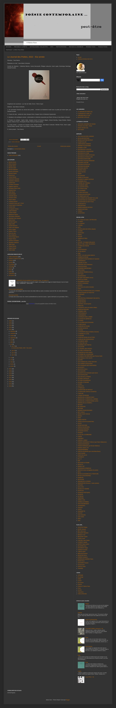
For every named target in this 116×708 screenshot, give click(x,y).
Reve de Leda (12, 233)
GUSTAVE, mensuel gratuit (84, 303)
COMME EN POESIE (83, 257)
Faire (79, 655)
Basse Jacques (12, 164)
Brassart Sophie (13, 173)
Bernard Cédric (12, 167)
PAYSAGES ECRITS (83, 431)
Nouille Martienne (13, 225)
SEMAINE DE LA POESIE (84, 481)
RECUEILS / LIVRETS (20, 47)
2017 (10, 377)
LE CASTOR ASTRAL (83, 186)
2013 (10, 386)
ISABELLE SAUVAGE (83, 177)
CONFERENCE (82, 260)
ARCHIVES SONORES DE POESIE (87, 124)
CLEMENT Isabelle (82, 542)
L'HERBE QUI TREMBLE (84, 183)
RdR (79, 460)
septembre (13, 337)
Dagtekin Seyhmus (13, 186)
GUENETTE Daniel (82, 549)
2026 (10, 321)
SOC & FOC (81, 487)
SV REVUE (80, 496)
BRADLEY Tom (81, 534)
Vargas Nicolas (12, 246)
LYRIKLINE (80, 393)
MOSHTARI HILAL (82, 555)
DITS (51, 47)
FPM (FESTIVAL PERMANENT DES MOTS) (89, 298)
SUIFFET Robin (82, 566)
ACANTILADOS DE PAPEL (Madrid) (87, 229)
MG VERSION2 (81, 406)
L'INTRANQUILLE (82, 313)
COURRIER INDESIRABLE (84, 268)
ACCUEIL (9, 47)
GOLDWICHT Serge (83, 547)
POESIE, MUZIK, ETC (83, 447)
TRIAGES (80, 507)
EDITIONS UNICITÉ (83, 168)
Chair (86, 662)
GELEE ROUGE (82, 302)
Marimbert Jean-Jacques (15, 218)
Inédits (10, 271)
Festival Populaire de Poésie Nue (86, 292)
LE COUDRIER (81, 190)
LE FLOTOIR (81, 346)
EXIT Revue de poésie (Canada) (86, 287)
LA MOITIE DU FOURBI (84, 326)
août (11, 340)
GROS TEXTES (82, 172)
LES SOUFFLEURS (83, 374)
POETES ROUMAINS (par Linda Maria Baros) (89, 451)
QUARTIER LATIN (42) (83, 117)
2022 (10, 329)
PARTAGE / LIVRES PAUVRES (15, 50)
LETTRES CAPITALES (83, 378)
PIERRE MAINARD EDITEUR (85, 207)
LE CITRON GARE (82, 188)
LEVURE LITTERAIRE (83, 382)
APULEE (80, 236)
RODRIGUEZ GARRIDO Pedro (85, 559)
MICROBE (80, 408)
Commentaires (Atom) (19, 149)
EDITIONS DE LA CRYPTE (84, 149)
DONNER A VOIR (82, 147)
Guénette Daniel (13, 195)
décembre (13, 331)
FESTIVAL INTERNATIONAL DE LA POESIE (89, 290)
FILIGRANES (81, 294)
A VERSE (80, 225)
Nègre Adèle (12, 224)
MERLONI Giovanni (82, 553)
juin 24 (13, 352)
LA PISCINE (81, 335)
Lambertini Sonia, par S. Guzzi (16, 203)
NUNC (79, 417)
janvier (12, 366)
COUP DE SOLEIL (82, 266)
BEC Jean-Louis (82, 531)
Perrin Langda (12, 229)
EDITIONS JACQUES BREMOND (86, 160)
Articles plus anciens (65, 146)
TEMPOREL (81, 498)
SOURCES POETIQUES (84, 492)
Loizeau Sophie (12, 212)
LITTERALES (81, 388)
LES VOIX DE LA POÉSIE (84, 376)
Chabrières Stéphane (14, 181)
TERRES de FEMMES (83, 502)
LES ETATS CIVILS (82, 369)
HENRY (80, 173)
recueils (11, 262)
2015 (10, 381)
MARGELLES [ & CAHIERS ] (85, 402)
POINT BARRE (81, 453)
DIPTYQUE (80, 274)
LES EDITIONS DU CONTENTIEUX (87, 200)
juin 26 (13, 346)
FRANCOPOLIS (82, 300)
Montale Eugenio (13, 222)
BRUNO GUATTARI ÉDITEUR (85, 140)
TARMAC (80, 211)
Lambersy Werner (13, 201)
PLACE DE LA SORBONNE (85, 434)
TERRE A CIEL (81, 500)
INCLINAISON (81, 175)
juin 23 (13, 355)
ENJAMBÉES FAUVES (83, 281)
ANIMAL (80, 234)
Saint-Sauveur (88, 646)
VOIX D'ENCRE (82, 515)
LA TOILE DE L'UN (82, 343)
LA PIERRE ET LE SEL (83, 333)
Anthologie (11, 266)
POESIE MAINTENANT (83, 444)
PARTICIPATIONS (61, 47)
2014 (10, 384)
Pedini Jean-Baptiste (14, 227)
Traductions (11, 273)
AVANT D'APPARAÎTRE (91, 619)
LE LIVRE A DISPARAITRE (84, 350)
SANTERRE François (83, 562)
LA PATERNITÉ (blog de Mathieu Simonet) (88, 331)
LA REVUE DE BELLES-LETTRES (86, 337)
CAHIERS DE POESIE (83, 246)
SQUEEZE (80, 494)
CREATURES (81, 270)
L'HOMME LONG (82, 311)
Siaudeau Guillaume (14, 242)
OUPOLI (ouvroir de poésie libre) (86, 421)
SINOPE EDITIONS (82, 209)
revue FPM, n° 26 (89, 677)
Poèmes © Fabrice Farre (15, 258)
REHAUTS (80, 464)
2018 (10, 375)
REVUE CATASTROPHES (84, 475)
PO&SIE (80, 436)
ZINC (79, 520)
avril (11, 359)
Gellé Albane (12, 192)
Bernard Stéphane (13, 169)
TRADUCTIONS (102, 47)
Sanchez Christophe (14, 240)
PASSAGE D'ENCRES (83, 429)
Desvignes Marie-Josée (14, 188)
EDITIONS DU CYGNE (83, 153)
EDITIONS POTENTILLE (84, 164)
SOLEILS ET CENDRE (83, 488)
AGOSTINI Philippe (82, 527)
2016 (10, 379)
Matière (87, 603)
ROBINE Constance (83, 557)
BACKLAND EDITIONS (83, 138)
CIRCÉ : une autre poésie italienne (86, 255)
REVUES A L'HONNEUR (76, 47)
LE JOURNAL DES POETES (85, 348)
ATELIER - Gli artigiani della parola (86, 242)
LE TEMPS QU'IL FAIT (83, 196)
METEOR (80, 404)
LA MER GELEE (82, 324)
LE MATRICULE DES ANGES (85, 352)
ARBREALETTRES (82, 238)
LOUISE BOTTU (82, 203)
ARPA (79, 240)
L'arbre (79, 671)
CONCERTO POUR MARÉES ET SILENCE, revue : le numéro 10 (32, 280)
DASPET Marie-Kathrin (83, 544)
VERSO (80, 509)
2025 (10, 323)
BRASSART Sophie (82, 536)
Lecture (10, 268)
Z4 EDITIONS (81, 213)
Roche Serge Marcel (14, 237)
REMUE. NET (81, 466)
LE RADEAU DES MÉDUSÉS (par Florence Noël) (90, 356)
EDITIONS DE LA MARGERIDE (85, 151)
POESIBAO (81, 438)
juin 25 (13, 350)
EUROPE (80, 285)
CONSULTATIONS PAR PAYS (85, 59)
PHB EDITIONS (82, 205)
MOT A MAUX (81, 412)
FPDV (79, 296)
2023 (10, 327)
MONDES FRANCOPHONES (85, 410)
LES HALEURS (81, 371)
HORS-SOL (81, 305)
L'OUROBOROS (82, 315)
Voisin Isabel (12, 250)
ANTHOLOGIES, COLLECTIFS (39, 47)
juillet (11, 342)
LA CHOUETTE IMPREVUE (85, 318)
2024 (10, 325)
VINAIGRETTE (81, 511)
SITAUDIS (80, 485)
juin (11, 344)
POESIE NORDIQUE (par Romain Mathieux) (89, 445)
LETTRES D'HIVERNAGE (84, 380)
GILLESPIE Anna (82, 546)
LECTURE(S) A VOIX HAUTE (85, 358)
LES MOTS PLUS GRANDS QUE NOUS (88, 373)
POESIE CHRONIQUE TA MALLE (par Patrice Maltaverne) (92, 442)
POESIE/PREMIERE (83, 449)
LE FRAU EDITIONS (83, 192)
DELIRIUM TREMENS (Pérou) (85, 272)
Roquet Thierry (12, 238)
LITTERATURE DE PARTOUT (85, 389)
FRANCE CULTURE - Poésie (85, 126)
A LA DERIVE (81, 223)
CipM (79, 253)
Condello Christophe (14, 184)
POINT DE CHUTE (82, 455)
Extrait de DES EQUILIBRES (16, 289)
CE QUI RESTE (82, 251)
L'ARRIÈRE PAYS (82, 181)
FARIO (79, 288)
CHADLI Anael (81, 538)
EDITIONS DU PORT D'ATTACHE (86, 155)
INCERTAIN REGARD (83, 309)
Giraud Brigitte (12, 194)
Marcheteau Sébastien (14, 216)
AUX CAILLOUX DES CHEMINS (86, 136)
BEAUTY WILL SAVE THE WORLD (86, 244)
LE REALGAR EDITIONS (84, 194)
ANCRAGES (81, 232)
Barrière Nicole (12, 162)
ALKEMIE (80, 231)
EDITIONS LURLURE (83, 162)
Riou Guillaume (12, 235)
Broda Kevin (12, 175)
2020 (10, 371)
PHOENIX (80, 432)
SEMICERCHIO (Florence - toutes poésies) (88, 483)
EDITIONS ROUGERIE (83, 166)
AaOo (79, 227)
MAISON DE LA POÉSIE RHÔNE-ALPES (88, 401)
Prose (10, 269)
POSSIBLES (81, 457)
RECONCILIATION (13, 295)
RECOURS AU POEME (83, 462)
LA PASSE (80, 330)
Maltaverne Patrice (13, 214)
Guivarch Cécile (13, 197)
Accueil (39, 146)
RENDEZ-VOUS (90, 47)
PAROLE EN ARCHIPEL (84, 427)
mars (11, 362)
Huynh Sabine (12, 199)
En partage (11, 264)
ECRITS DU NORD (82, 279)
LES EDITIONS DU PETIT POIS (86, 201)
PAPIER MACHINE (82, 425)
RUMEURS (80, 477)
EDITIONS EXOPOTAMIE (84, 158)
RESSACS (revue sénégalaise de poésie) (88, 470)
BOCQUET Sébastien (83, 533)
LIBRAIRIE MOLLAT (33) (84, 115)
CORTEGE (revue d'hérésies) (85, 264)
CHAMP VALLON (82, 142)
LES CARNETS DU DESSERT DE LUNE (88, 198)
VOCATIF (80, 513)
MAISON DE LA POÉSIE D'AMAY (86, 397)
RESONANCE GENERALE (84, 468)
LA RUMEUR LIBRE (83, 185)
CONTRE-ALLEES (82, 262)
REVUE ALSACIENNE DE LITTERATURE (88, 474)
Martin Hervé (12, 220)
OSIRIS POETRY (82, 419)
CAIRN (79, 247)
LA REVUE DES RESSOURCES (86, 339)
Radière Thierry (12, 231)
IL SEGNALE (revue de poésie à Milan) (87, 307)
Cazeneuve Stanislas (14, 179)
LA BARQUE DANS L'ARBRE (85, 317)
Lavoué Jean (12, 207)
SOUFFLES (81, 490)
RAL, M (79, 459)
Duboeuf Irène (12, 190)
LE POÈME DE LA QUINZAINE (85, 354)
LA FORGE (80, 320)
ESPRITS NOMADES (83, 283)
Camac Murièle (12, 177)
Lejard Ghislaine (13, 210)
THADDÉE (80, 568)
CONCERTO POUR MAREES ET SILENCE (88, 259)
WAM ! (79, 518)
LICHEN (80, 384)
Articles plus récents (13, 146)
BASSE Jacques (82, 529)
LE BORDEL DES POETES (84, 345)
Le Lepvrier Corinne (13, 209)
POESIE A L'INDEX (82, 440)
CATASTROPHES (82, 249)
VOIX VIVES (81, 516)
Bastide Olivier (12, 166)
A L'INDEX (80, 221)
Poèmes (11, 260)
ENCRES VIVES (82, 170)
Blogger (68, 699)
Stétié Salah (12, 244)
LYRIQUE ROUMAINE (83, 395)
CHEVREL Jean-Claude (84, 540)
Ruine (86, 637)
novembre (13, 333)
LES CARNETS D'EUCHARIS (85, 363)
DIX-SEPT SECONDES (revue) (85, 277)
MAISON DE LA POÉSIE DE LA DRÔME (88, 399)
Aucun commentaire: (14, 139)
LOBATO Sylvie (81, 551)
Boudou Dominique (13, 171)
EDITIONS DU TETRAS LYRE (85, 157)
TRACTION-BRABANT (83, 503)
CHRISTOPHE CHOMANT (84, 144)
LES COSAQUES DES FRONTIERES (87, 365)
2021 (10, 368)
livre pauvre (11, 275)
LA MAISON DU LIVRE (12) (84, 113)
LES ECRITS (81, 367)
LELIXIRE (80, 360)
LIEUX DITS (81, 386)
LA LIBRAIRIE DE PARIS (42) (85, 111)
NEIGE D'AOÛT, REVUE (84, 414)
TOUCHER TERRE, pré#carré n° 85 (94, 628)
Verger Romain (12, 248)
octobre (12, 335)
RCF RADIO (81, 129)
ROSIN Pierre (81, 561)
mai (11, 357)
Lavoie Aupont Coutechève (15, 205)
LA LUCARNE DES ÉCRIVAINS (85, 322)
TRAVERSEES (81, 505)
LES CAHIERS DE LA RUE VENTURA (87, 361)
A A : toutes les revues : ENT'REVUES (87, 219)
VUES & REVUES (16, 141)
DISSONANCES (82, 275)
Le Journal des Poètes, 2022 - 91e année (26, 57)
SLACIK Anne (81, 564)
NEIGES (80, 416)
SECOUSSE (81, 479)
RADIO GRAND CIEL (83, 127)
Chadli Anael (12, 182)
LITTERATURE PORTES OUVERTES (87, 391)
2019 (10, 373)
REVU (79, 472)
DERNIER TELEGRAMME (84, 145)
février (12, 364)
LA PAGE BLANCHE (83, 328)
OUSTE (80, 423)
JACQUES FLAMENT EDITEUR (86, 179)
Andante (80, 612)
